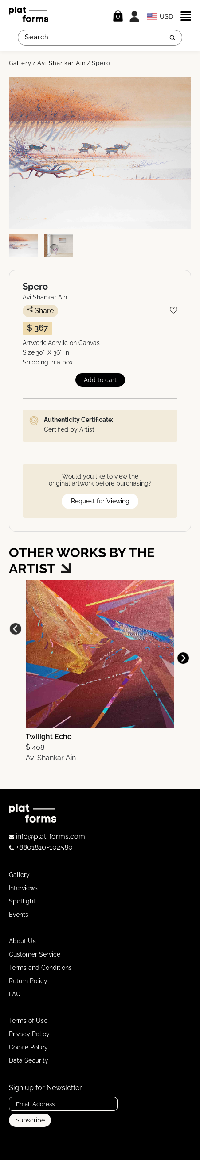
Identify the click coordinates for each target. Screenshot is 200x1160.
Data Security (28, 1060)
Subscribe (30, 1120)
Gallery (20, 63)
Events (18, 914)
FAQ (14, 994)
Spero (101, 63)
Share (40, 310)
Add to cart (100, 379)
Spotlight (22, 901)
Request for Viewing (100, 501)
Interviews (23, 888)
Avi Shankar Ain (61, 63)
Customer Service (34, 954)
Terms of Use (28, 1020)
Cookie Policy (28, 1047)
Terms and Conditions (40, 967)
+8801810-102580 (41, 847)
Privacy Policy (29, 1033)
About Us (22, 941)
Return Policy (28, 980)
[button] (183, 658)
